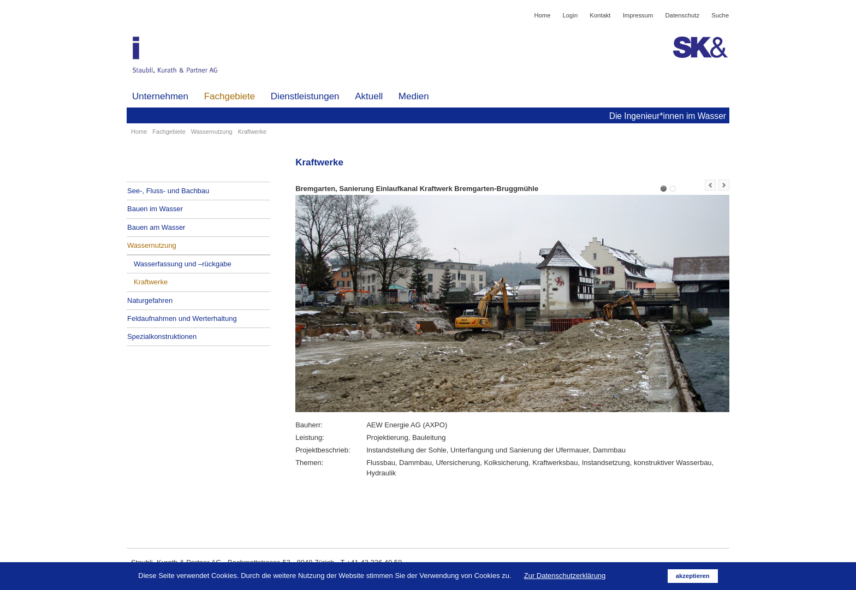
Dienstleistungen (305, 96)
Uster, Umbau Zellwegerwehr (672, 188)
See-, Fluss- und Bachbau (168, 191)
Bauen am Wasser (156, 227)
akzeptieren (693, 576)
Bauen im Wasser (155, 209)
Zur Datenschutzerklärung (565, 575)
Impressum (638, 15)
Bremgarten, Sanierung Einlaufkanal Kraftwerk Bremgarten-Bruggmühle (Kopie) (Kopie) (663, 188)
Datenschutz (682, 15)
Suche (720, 15)
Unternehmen (160, 96)
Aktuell (369, 96)
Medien (414, 96)
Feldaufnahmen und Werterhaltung (182, 318)
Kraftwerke (151, 282)
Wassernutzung (212, 131)
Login (570, 15)
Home (542, 15)
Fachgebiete (229, 96)
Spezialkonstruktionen (162, 336)
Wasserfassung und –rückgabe (182, 264)
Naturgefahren (150, 300)
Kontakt (600, 15)
